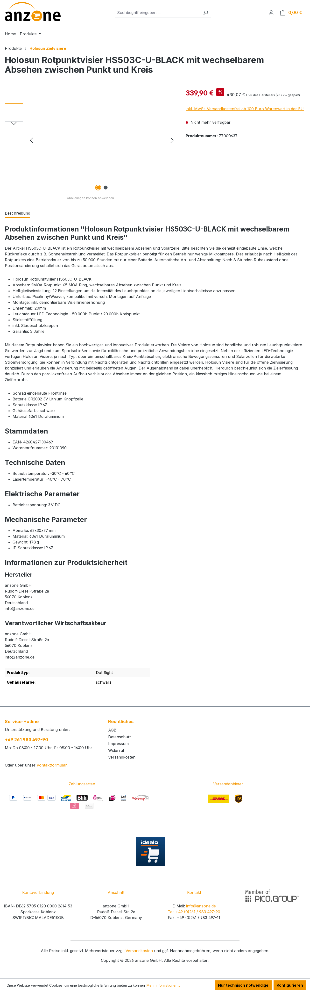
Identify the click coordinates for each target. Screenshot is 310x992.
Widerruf (116, 750)
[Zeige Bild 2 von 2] (105, 187)
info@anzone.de (201, 906)
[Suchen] (205, 12)
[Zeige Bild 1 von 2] (98, 187)
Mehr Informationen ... (164, 985)
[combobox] (157, 12)
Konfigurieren (290, 985)
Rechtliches (121, 721)
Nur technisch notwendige (243, 985)
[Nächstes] (172, 140)
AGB (112, 730)
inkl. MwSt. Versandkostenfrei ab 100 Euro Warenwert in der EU (245, 108)
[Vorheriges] (31, 140)
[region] (90, 140)
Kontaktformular (52, 765)
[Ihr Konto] (271, 12)
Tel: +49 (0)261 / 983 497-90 (194, 911)
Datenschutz (119, 736)
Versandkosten (121, 757)
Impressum (118, 743)
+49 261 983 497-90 (26, 739)
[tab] (17, 213)
